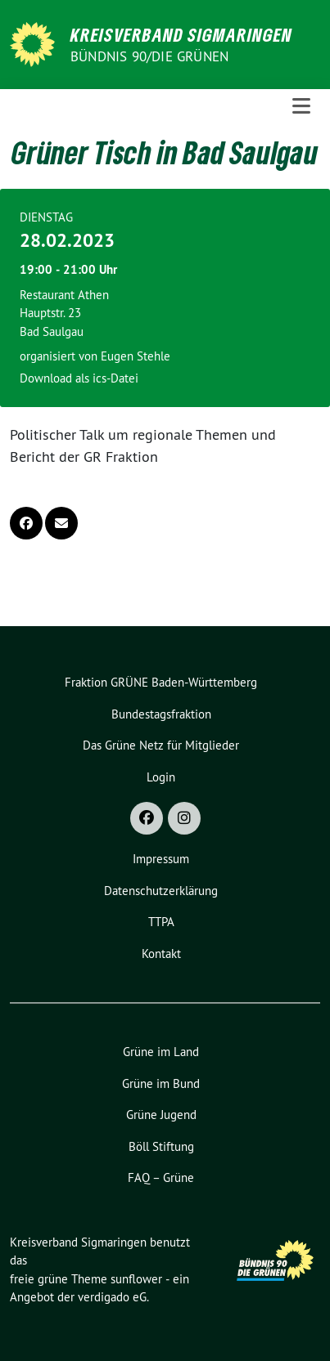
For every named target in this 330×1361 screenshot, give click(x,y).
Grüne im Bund (161, 1083)
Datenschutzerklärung (161, 890)
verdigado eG (112, 1297)
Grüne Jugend (161, 1114)
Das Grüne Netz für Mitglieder (161, 745)
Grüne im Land (161, 1051)
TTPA (161, 921)
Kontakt (161, 953)
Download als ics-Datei (79, 378)
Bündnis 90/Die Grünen (149, 56)
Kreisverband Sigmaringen (181, 34)
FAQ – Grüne (161, 1177)
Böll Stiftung (161, 1146)
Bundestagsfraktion (161, 714)
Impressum (161, 858)
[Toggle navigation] (301, 106)
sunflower (136, 1279)
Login (161, 777)
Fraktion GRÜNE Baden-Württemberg (161, 682)
